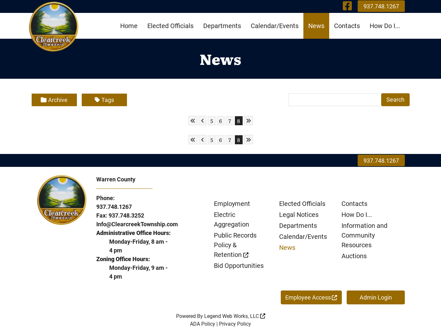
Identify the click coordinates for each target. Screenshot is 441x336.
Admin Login (376, 297)
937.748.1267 (381, 6)
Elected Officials (170, 26)
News (316, 26)
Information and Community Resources (364, 235)
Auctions (354, 256)
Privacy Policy (235, 324)
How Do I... (385, 26)
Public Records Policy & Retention (235, 245)
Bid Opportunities (239, 266)
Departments (222, 26)
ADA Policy (202, 324)
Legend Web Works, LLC (234, 316)
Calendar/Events (275, 26)
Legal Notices (299, 215)
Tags (104, 100)
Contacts (347, 26)
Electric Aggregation (231, 219)
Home (129, 26)
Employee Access (311, 297)
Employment (232, 204)
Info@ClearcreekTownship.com (137, 224)
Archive (54, 100)
